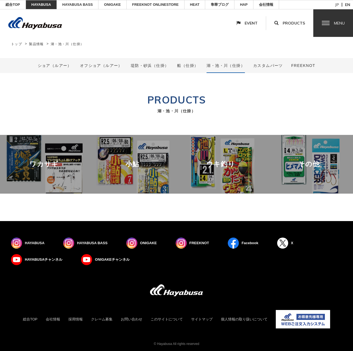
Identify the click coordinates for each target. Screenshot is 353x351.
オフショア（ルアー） (101, 65)
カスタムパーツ (268, 65)
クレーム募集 (102, 319)
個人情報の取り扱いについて (244, 319)
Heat (194, 4)
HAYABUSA (41, 4)
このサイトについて (167, 319)
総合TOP (13, 4)
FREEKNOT (303, 65)
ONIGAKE (112, 4)
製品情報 (36, 44)
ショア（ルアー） (55, 65)
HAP (243, 4)
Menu (339, 23)
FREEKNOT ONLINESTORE (155, 4)
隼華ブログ (220, 4)
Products (294, 23)
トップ (16, 44)
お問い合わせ (131, 319)
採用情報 (75, 319)
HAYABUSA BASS (77, 4)
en (347, 4)
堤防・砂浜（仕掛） (150, 65)
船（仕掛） (187, 65)
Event (251, 23)
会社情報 (266, 4)
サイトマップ (202, 319)
